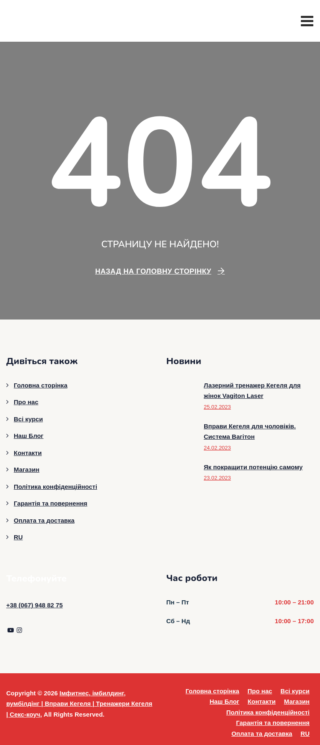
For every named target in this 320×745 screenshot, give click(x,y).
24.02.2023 (217, 448)
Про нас (26, 401)
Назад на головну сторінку (153, 271)
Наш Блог (28, 435)
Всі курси (28, 419)
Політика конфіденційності (55, 486)
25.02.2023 (217, 407)
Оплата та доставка (44, 520)
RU (18, 537)
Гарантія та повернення (51, 503)
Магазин (27, 469)
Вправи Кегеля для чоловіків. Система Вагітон (250, 431)
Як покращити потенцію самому (253, 467)
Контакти (28, 452)
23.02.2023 (217, 478)
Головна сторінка (41, 385)
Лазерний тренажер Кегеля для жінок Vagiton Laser (252, 391)
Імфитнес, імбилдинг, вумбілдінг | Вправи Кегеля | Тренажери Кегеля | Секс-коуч (79, 704)
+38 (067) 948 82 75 (34, 605)
